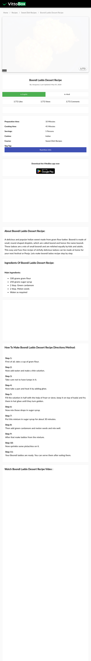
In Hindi (67, 94)
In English (23, 94)
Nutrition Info (45, 150)
